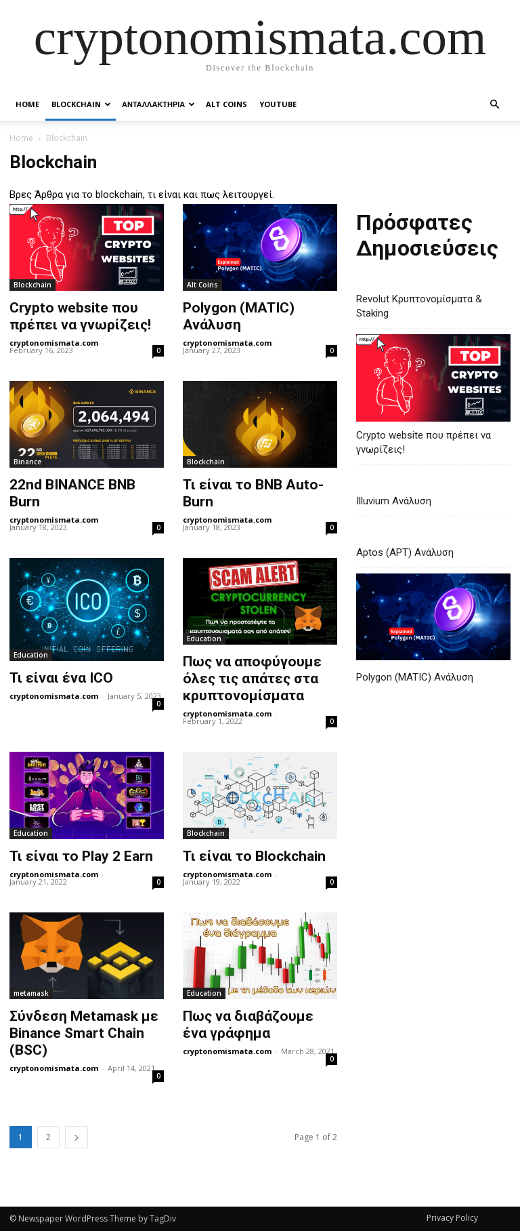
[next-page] (76, 1137)
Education (31, 655)
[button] (494, 104)
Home (27, 104)
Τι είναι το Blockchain (254, 856)
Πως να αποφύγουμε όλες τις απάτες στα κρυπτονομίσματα (252, 678)
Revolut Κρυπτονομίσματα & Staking (419, 306)
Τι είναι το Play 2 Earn (81, 856)
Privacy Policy (452, 1218)
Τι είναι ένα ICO (61, 678)
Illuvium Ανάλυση (393, 501)
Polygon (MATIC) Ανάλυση (239, 316)
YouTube (278, 104)
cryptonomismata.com (53, 343)
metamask (31, 993)
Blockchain (81, 104)
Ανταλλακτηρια (158, 104)
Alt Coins (226, 104)
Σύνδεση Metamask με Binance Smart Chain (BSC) (83, 1033)
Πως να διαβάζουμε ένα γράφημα (248, 1024)
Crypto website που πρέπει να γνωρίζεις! (80, 316)
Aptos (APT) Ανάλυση (405, 552)
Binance (27, 461)
